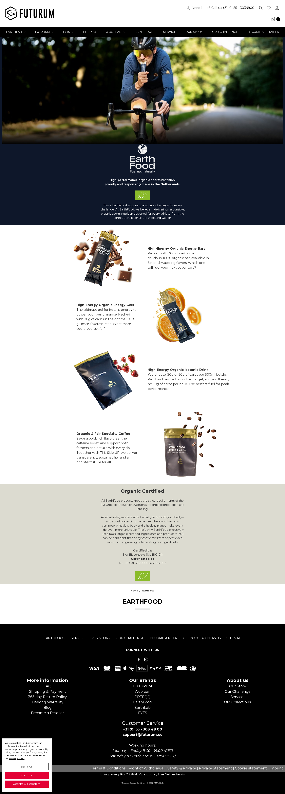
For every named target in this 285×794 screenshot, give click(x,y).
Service (169, 32)
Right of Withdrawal (146, 768)
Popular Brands (205, 644)
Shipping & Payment (47, 691)
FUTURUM (44, 32)
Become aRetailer (47, 713)
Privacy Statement (216, 768)
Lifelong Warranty (47, 702)
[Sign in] (276, 7)
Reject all (27, 775)
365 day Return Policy (47, 697)
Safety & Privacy (181, 768)
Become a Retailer (263, 32)
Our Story (194, 32)
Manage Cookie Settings (133, 783)
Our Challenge (225, 32)
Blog (48, 707)
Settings (26, 766)
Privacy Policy (17, 758)
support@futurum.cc (142, 734)
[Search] (260, 7)
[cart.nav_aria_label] (274, 19)
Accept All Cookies (26, 784)
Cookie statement (251, 768)
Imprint (276, 768)
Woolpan (115, 32)
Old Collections (237, 702)
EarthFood (144, 32)
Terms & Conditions (109, 768)
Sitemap (233, 644)
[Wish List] (268, 7)
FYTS (68, 32)
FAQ (47, 686)
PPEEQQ (89, 32)
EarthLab (16, 32)
